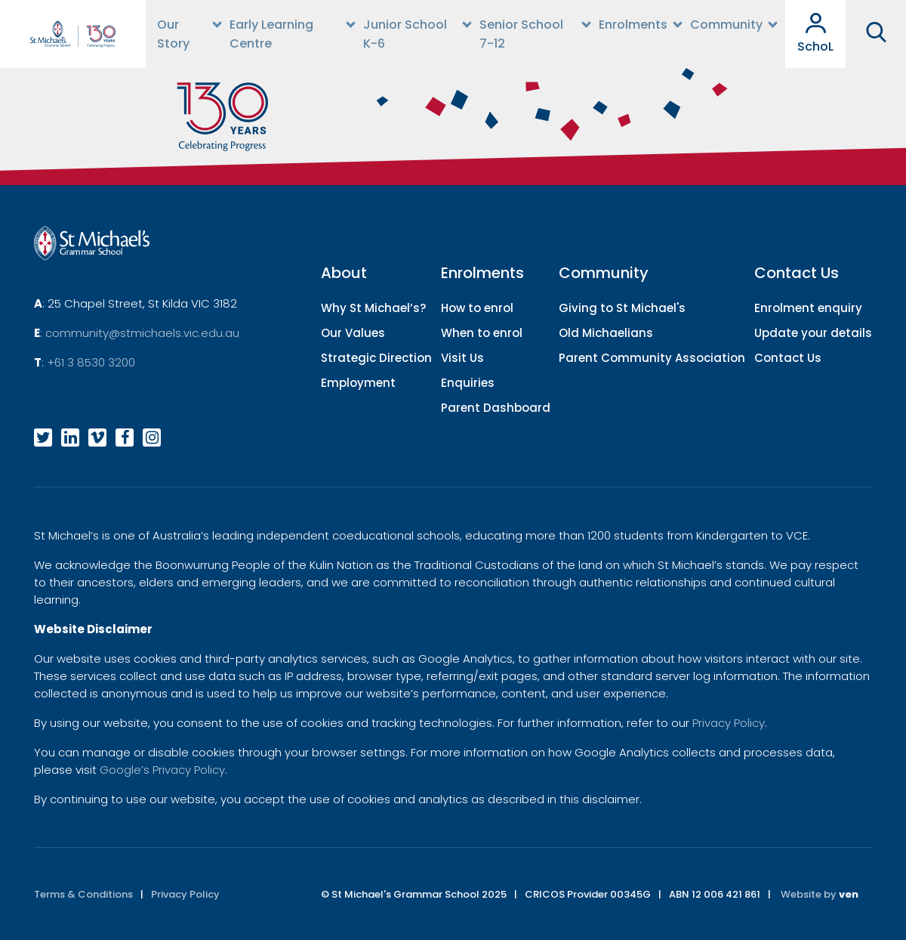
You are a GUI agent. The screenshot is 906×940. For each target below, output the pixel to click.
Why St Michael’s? (373, 308)
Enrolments (633, 24)
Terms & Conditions (83, 894)
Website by (819, 894)
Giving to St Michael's (622, 308)
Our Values (353, 333)
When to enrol (481, 333)
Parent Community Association (652, 358)
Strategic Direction (376, 358)
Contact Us (787, 358)
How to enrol (477, 308)
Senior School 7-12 (521, 34)
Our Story (173, 34)
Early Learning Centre (271, 34)
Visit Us (462, 358)
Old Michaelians (606, 333)
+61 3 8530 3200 (91, 362)
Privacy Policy (728, 723)
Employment (358, 383)
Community (726, 24)
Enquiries (468, 383)
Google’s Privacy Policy (162, 770)
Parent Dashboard (495, 408)
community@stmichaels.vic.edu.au (142, 333)
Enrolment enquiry (808, 308)
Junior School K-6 (405, 34)
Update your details (813, 333)
